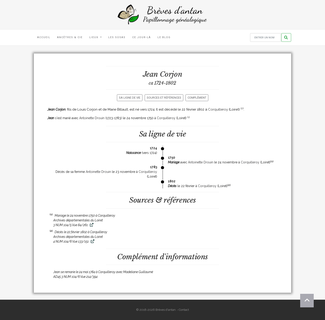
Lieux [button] (94, 37)
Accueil (43, 37)
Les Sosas (116, 37)
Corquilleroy (218, 109)
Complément (197, 97)
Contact (184, 309)
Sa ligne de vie (129, 97)
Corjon (171, 74)
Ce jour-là (141, 37)
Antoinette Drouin (91, 118)
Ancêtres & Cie (70, 37)
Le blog (164, 37)
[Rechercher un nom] (265, 37)
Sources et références (164, 97)
